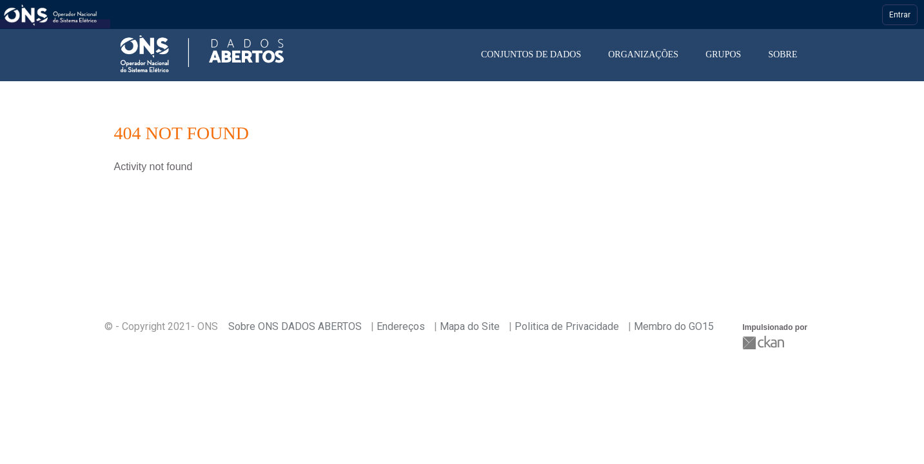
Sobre (782, 54)
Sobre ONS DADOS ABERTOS (295, 326)
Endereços (401, 326)
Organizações (643, 54)
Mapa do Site (470, 326)
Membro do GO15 (674, 326)
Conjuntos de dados (531, 54)
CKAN (765, 342)
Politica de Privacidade (567, 326)
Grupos (723, 54)
